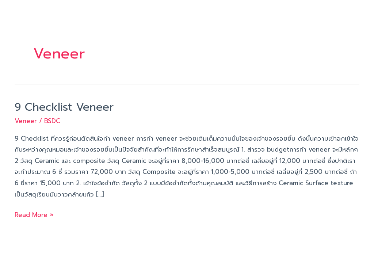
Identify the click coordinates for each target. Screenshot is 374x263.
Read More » (34, 214)
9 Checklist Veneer (64, 107)
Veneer (26, 121)
